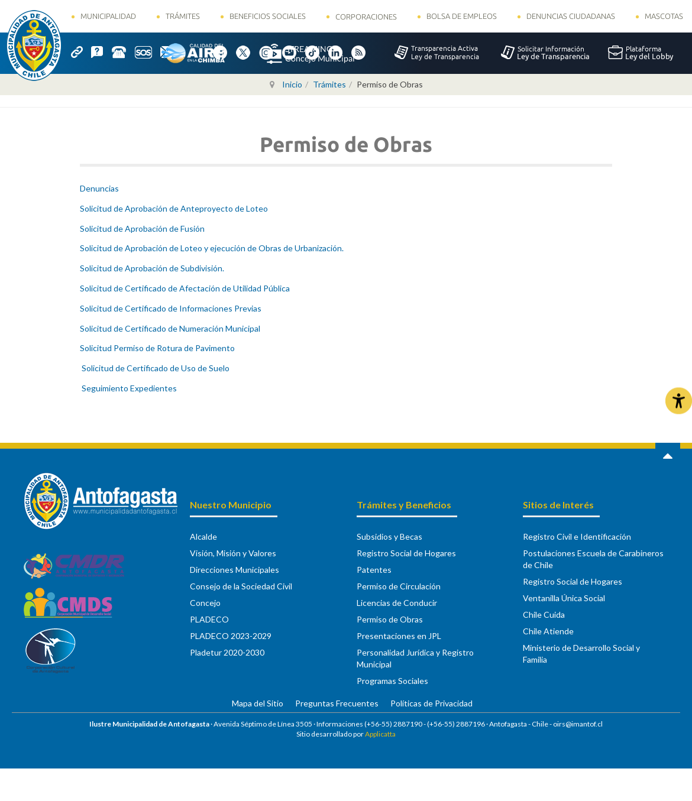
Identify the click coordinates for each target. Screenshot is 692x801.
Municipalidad (108, 16)
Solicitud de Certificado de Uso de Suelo (154, 368)
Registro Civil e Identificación (577, 536)
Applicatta (380, 733)
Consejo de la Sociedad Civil (241, 586)
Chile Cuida (544, 614)
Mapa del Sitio (257, 703)
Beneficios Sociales (267, 16)
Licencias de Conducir (397, 603)
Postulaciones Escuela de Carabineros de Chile (593, 559)
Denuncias (99, 188)
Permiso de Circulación (399, 586)
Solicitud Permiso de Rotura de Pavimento (157, 348)
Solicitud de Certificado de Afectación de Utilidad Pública (185, 288)
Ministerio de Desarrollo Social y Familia (581, 653)
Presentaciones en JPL (399, 636)
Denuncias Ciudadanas (570, 16)
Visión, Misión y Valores (233, 553)
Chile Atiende (548, 631)
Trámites (183, 16)
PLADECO (209, 619)
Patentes (374, 570)
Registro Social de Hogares (406, 553)
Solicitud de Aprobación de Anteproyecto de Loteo (174, 208)
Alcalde (203, 536)
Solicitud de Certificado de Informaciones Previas (170, 308)
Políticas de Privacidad (431, 703)
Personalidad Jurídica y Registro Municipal (415, 658)
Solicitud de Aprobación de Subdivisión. (152, 268)
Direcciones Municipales (234, 570)
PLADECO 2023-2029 (230, 636)
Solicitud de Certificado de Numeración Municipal (170, 328)
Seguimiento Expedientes (128, 388)
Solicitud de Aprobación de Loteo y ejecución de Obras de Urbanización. (212, 248)
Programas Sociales (392, 681)
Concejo (205, 603)
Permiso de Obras (390, 619)
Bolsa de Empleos (461, 16)
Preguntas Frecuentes (337, 703)
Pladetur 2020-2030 (227, 652)
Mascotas (664, 16)
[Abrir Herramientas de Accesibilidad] (678, 400)
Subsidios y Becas (389, 536)
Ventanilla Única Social (564, 598)
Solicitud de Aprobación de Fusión (142, 228)
